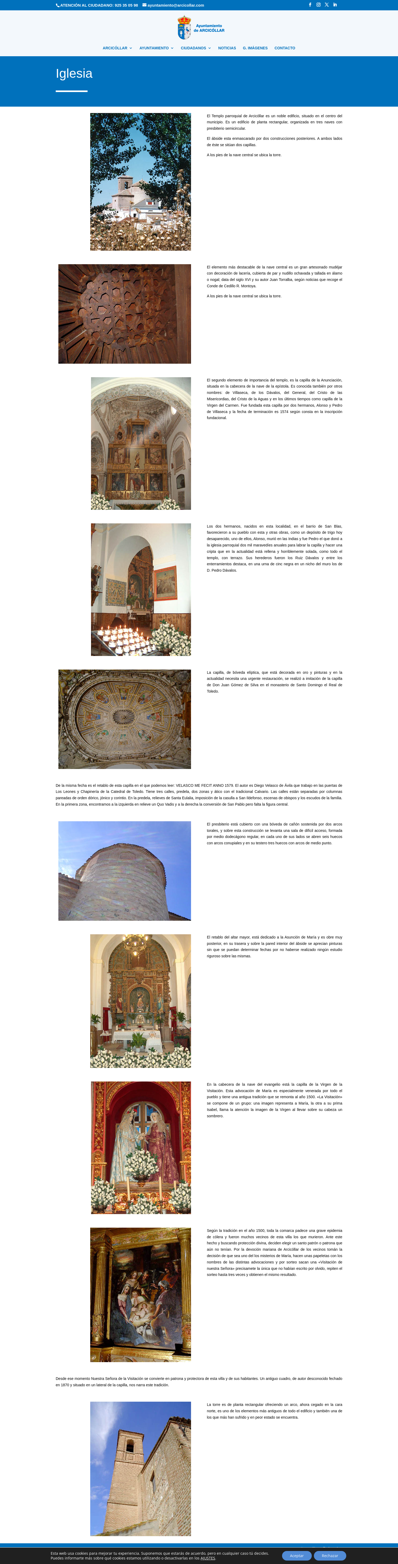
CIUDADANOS (193, 48)
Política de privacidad (131, 1551)
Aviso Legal (103, 1551)
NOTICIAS (227, 48)
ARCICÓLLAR (115, 48)
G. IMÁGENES (255, 48)
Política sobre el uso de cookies (172, 1551)
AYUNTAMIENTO (154, 48)
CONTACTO (285, 48)
